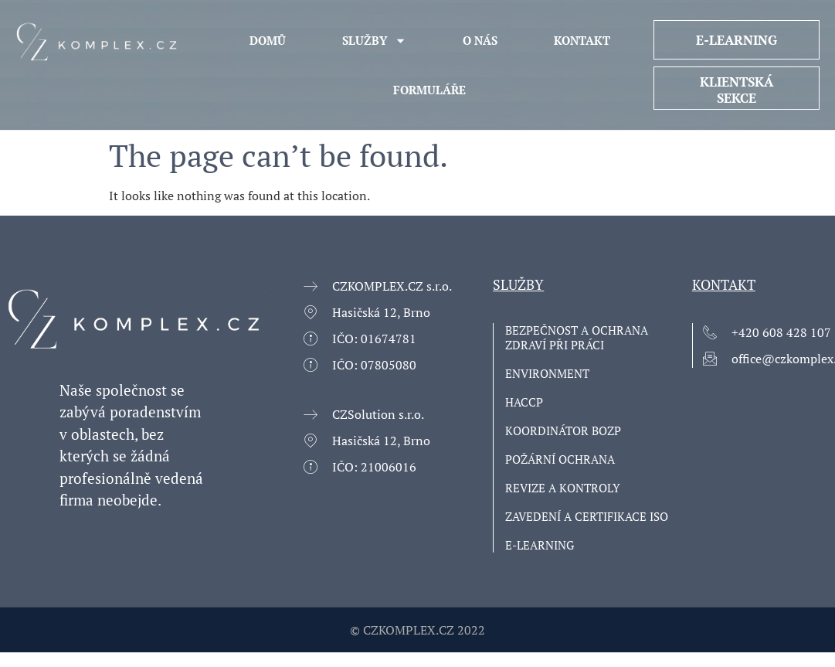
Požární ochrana (560, 459)
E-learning (539, 545)
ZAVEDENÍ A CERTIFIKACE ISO (586, 516)
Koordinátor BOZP (563, 431)
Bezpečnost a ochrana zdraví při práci (576, 337)
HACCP (524, 402)
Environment (547, 373)
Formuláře (429, 89)
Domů (267, 40)
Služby (374, 40)
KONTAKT (582, 40)
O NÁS (480, 40)
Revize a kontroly (562, 488)
